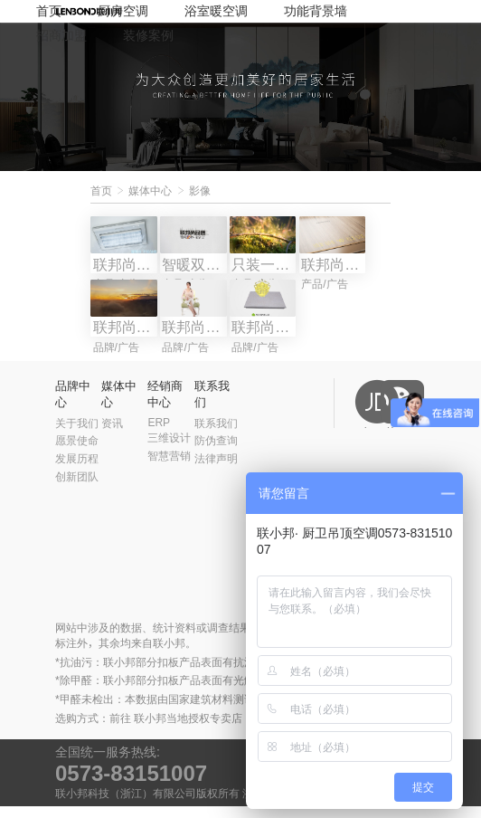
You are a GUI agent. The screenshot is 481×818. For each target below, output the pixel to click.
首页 (48, 11)
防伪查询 (216, 452)
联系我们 (212, 406)
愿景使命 (77, 452)
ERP (158, 433)
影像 (200, 191)
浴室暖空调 (216, 11)
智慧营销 (169, 467)
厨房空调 (123, 11)
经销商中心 (165, 406)
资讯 (112, 434)
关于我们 (77, 434)
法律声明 (216, 470)
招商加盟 (61, 36)
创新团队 (77, 488)
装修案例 (148, 36)
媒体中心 (150, 191)
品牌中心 (72, 406)
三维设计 (169, 449)
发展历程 (77, 470)
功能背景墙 (315, 11)
